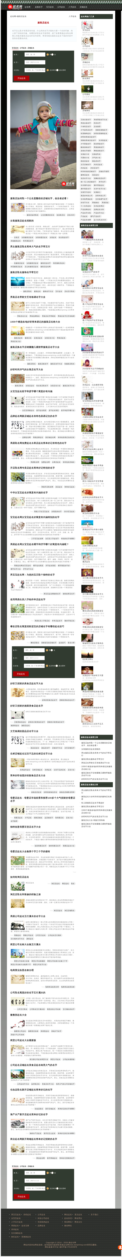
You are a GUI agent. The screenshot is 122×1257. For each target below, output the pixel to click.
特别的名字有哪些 (68, 538)
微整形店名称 (33, 1031)
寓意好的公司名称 (53, 1009)
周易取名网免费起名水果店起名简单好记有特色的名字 (38, 443)
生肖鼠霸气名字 (101, 199)
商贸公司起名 (55, 1059)
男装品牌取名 (35, 316)
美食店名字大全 (48, 1084)
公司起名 (61, 7)
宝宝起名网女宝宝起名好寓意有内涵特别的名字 (34, 517)
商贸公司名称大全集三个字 (57, 961)
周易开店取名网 (47, 487)
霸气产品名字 (96, 216)
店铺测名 (86, 110)
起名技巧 (62, 643)
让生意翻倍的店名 (47, 215)
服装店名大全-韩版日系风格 (93, 820)
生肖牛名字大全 (100, 189)
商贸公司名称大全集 (21, 961)
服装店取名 (27, 291)
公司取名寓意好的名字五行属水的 (27, 992)
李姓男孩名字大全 (100, 119)
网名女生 (78, 1222)
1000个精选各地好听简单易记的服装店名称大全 (35, 322)
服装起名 (37, 291)
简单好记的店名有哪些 (66, 1133)
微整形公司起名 (20, 1031)
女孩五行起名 (86, 192)
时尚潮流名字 (28, 241)
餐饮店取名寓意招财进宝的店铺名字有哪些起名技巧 (37, 626)
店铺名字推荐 (104, 171)
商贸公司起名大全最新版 (23, 1040)
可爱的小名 (85, 158)
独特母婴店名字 (54, 846)
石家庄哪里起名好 (90, 546)
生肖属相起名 (17, 1233)
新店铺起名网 (50, 437)
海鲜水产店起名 (35, 1133)
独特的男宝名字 (69, 594)
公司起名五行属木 (54, 935)
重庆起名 (86, 562)
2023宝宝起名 (69, 511)
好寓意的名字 (57, 511)
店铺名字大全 (57, 748)
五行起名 (58, 291)
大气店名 (28, 818)
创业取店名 (61, 215)
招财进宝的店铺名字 (48, 643)
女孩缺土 (97, 192)
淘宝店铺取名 (70, 910)
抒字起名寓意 (51, 565)
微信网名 (68, 1226)
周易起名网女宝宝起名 (22, 565)
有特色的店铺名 (69, 462)
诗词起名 (15, 1229)
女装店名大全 (50, 338)
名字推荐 (14, 821)
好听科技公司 (101, 196)
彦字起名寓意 (54, 410)
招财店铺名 (38, 818)
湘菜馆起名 (15, 725)
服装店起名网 (46, 267)
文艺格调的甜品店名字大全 (24, 731)
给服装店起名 (19, 263)
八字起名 (72, 7)
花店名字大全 (86, 178)
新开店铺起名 (50, 1109)
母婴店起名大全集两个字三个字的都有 (30, 851)
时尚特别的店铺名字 (88, 171)
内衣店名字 (95, 168)
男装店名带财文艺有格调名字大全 (27, 297)
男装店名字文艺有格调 (66, 316)
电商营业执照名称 (68, 987)
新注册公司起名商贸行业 (39, 1059)
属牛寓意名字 (86, 189)
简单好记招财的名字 (67, 1158)
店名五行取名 (70, 291)
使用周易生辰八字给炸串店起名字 (27, 599)
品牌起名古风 (99, 209)
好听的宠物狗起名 (100, 133)
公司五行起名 (41, 935)
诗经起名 (27, 1215)
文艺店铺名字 (70, 748)
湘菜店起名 (25, 725)
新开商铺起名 (52, 1158)
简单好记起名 (70, 487)
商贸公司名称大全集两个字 (21, 964)
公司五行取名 (22, 1009)
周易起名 (17, 935)
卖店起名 (58, 487)
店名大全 (71, 770)
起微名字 (39, 7)
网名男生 (78, 1218)
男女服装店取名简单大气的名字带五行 (30, 246)
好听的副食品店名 (50, 792)
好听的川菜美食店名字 (36, 722)
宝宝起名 (50, 7)
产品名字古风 (86, 213)
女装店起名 (38, 338)
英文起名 (78, 1215)
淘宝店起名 (55, 883)
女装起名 (53, 237)
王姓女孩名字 (86, 119)
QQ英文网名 (87, 659)
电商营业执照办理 (52, 987)
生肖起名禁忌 (99, 206)
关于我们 (94, 1215)
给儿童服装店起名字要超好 (92, 803)
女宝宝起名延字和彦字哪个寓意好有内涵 (31, 391)
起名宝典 (25, 1226)
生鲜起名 (48, 770)
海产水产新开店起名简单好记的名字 (29, 1114)
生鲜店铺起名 (37, 770)
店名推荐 (97, 126)
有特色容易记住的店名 (66, 437)
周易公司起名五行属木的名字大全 (27, 916)
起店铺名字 (49, 818)
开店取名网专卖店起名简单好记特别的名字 (32, 468)
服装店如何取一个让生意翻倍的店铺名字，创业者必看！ (39, 198)
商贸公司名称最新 (38, 961)
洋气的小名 (96, 158)
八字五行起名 (17, 1222)
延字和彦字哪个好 (68, 410)
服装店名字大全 (56, 364)
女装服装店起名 (27, 237)
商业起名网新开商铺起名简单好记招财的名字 (33, 1139)
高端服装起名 (16, 241)
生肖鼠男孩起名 (87, 199)
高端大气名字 (56, 1031)
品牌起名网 (26, 437)
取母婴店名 (59, 818)
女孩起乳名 (96, 154)
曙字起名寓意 (38, 565)
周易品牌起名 (38, 437)
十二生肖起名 (86, 206)
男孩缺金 (95, 202)
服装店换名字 (43, 364)
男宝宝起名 (16, 1215)
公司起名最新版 (69, 1059)
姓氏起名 (15, 1237)
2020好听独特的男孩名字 (93, 352)
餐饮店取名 (35, 643)
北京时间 (51, 70)
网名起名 (68, 1215)
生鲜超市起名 (25, 770)
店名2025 (71, 215)
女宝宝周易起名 (28, 410)
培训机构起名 (43, 1222)
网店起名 (65, 883)
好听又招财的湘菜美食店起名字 (26, 706)
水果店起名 (56, 462)
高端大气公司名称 (17, 1035)
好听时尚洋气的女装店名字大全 (26, 369)
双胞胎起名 (26, 1237)
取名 (73, 883)
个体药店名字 (86, 126)
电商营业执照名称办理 (22, 970)
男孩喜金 (105, 202)
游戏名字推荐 (86, 151)
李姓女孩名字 (86, 123)
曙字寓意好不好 (64, 565)
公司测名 (86, 94)
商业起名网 (40, 1158)
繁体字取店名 (70, 621)
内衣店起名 (98, 164)
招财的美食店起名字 (67, 700)
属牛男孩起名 (99, 185)
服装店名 (28, 338)
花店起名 (95, 175)
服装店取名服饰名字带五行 (24, 272)
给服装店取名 (70, 364)
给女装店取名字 (42, 386)
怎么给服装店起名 (31, 267)
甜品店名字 (45, 748)
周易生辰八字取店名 (42, 621)
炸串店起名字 (57, 621)
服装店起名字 (46, 263)
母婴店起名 (18, 818)
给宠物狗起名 (86, 133)
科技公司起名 (43, 1218)
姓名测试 (86, 78)
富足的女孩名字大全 (91, 513)
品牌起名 (41, 1226)
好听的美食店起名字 (49, 700)
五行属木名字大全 (17, 939)
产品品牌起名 (86, 209)
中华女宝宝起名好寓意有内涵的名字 (29, 492)
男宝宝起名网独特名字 (52, 594)
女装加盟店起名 (41, 237)
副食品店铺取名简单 (67, 792)
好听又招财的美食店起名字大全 (26, 683)
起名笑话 (68, 1218)
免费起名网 (45, 462)
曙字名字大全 (16, 569)
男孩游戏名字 (99, 147)
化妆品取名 (39, 1109)
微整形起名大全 (18, 1015)
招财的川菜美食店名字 (55, 722)
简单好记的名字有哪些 (66, 1109)
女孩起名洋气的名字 (91, 272)
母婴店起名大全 (69, 846)
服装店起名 (22, 16)
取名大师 (71, 643)
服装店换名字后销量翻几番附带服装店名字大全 (34, 347)
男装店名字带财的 (48, 316)
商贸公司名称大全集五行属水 (25, 944)
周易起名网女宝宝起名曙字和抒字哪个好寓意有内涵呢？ (39, 544)
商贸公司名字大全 (40, 964)
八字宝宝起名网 (37, 538)
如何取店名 (35, 1084)
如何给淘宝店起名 (19, 877)
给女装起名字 (64, 237)
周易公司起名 (28, 935)
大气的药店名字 (87, 130)
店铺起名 (83, 7)
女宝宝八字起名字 (52, 538)
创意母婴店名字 (40, 846)
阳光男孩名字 (99, 144)
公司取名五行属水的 (37, 1009)
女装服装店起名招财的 (22, 220)
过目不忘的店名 (60, 770)
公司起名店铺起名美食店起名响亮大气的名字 (33, 1065)
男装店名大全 (22, 316)
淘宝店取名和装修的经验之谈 (25, 894)
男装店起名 (61, 338)
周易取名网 (35, 462)
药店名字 (97, 123)
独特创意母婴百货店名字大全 (25, 827)
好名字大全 (85, 202)
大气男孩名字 (86, 144)
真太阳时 (61, 70)
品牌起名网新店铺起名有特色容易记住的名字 (33, 416)
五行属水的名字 (69, 1009)
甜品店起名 (35, 748)
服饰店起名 (85, 175)
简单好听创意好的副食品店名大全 (27, 775)
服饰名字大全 (48, 291)
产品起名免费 (86, 220)
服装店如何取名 (33, 215)
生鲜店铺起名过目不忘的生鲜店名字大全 (31, 753)
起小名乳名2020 (100, 220)
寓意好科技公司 (87, 196)
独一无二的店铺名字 (88, 182)
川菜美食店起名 (20, 722)
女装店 (16, 237)
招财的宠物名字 (101, 130)
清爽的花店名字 (100, 178)
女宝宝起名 (16, 1218)
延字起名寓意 (41, 410)
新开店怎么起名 (49, 1133)
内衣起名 (84, 168)
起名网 (27, 7)
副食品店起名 (36, 792)
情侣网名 (68, 1222)
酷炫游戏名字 (86, 147)
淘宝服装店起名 (59, 263)
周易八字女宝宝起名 (41, 511)
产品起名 (84, 216)
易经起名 (29, 939)
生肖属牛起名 (86, 185)
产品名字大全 (99, 213)
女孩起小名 (85, 154)
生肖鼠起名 (103, 140)
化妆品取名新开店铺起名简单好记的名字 (31, 1089)
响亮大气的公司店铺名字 (65, 1084)
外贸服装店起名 (16, 267)
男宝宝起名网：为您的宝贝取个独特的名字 (32, 574)
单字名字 (102, 182)
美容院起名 (45, 1031)
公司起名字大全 (23, 1084)
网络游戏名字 (99, 151)
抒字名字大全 (28, 569)
